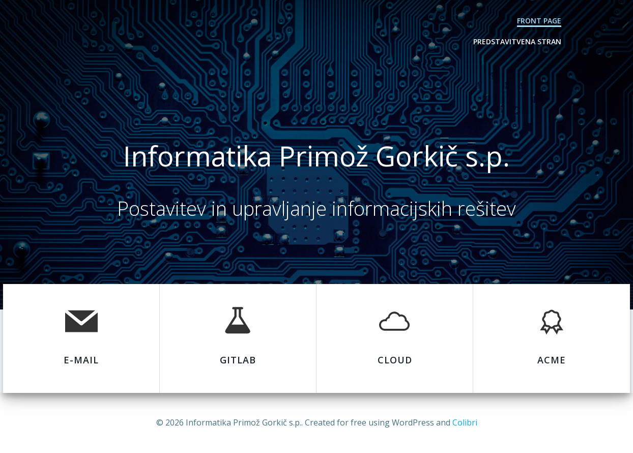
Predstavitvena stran (517, 41)
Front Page (539, 20)
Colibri (464, 422)
